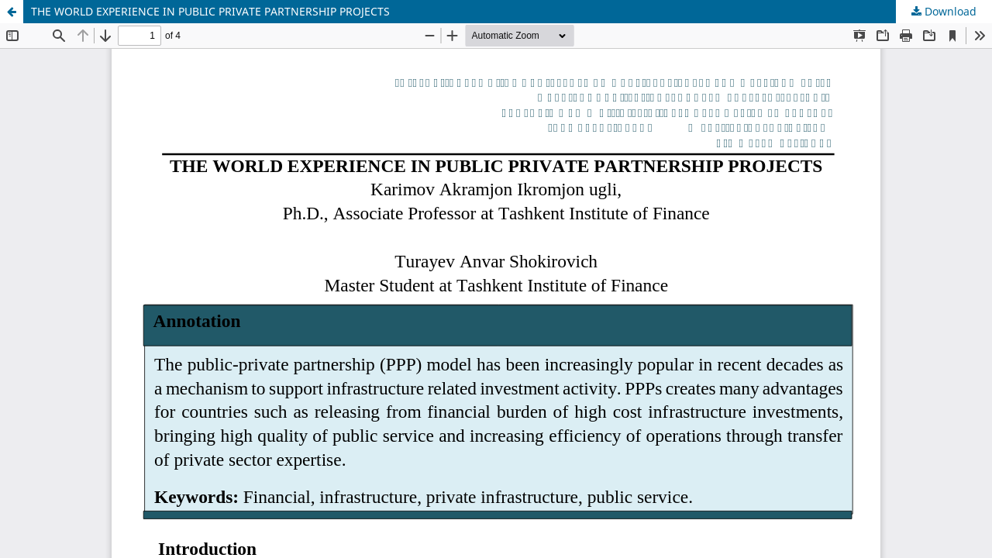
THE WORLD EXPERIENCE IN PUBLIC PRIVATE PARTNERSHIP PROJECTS (210, 11)
